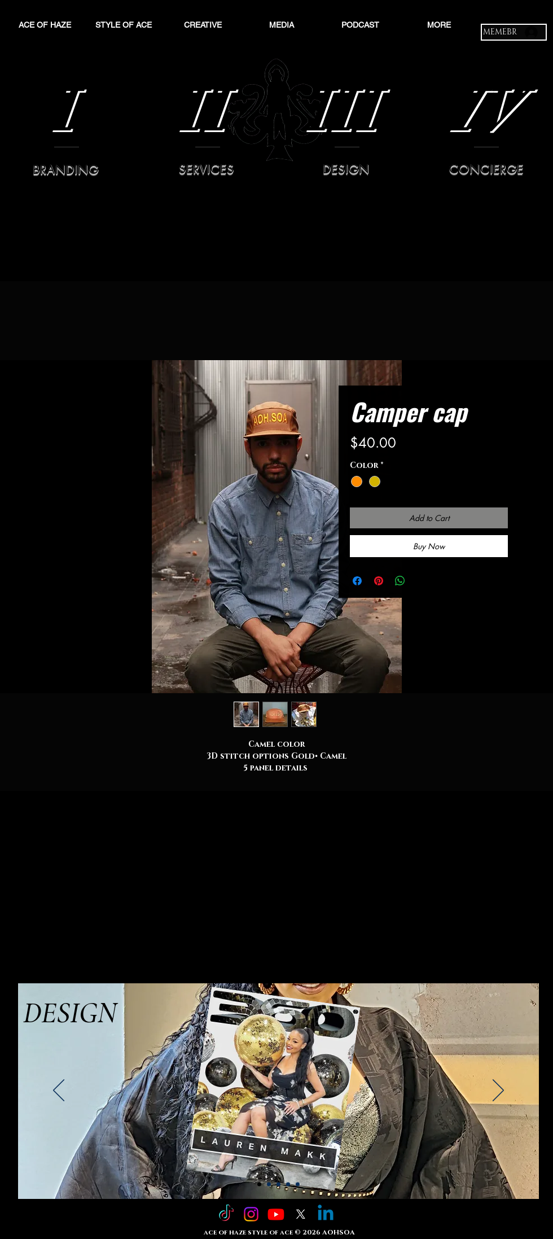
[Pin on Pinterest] (378, 581)
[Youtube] (276, 1214)
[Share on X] (421, 581)
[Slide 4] (288, 1185)
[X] (300, 1214)
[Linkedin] (325, 1214)
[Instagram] (251, 1214)
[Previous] (58, 1091)
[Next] (498, 1091)
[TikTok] (226, 1214)
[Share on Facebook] (357, 581)
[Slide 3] (278, 1185)
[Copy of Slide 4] (298, 1185)
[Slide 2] (269, 1185)
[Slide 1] (259, 1185)
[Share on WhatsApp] (400, 581)
